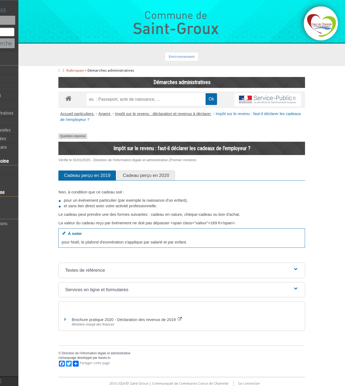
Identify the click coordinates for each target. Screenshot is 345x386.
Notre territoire (17, 169)
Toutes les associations (25, 223)
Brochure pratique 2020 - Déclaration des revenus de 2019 (147, 319)
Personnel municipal (22, 95)
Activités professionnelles (27, 130)
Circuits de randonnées (24, 138)
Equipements (16, 104)
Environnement (202, 56)
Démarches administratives (28, 113)
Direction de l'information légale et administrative (116, 353)
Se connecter (269, 383)
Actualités (13, 70)
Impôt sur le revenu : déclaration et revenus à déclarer (183, 113)
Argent (124, 113)
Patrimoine (14, 178)
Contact (29, 20)
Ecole (9, 201)
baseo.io (124, 358)
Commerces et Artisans (25, 147)
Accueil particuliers (97, 113)
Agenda (11, 78)
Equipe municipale (20, 87)
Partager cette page (111, 364)
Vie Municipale (17, 121)
